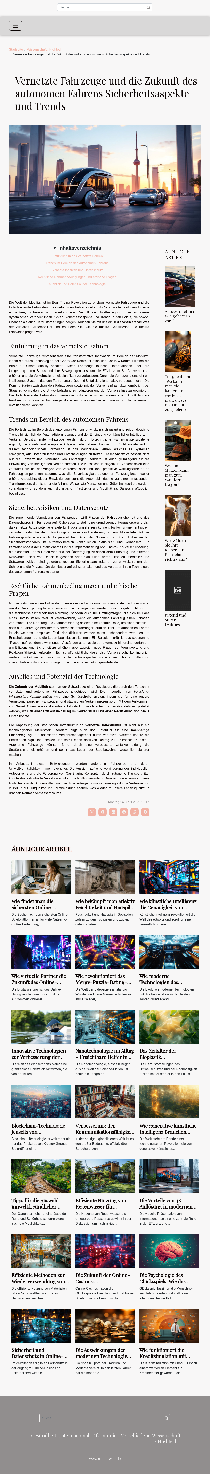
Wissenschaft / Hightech (44, 49)
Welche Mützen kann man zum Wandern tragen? (177, 475)
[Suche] (104, 7)
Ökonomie (105, 1435)
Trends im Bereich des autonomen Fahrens (77, 263)
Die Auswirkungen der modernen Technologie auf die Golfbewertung (101, 1356)
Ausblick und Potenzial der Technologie (77, 284)
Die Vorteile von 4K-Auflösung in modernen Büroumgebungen (165, 1206)
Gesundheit (43, 1435)
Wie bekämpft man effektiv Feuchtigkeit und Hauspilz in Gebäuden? (105, 907)
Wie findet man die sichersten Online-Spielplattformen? (32, 907)
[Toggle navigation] (15, 26)
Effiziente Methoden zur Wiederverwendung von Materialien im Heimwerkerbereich (38, 1284)
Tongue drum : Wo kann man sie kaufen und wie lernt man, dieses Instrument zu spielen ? (177, 393)
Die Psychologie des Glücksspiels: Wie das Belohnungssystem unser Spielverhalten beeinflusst (168, 1284)
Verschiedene (136, 1435)
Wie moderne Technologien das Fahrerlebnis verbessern (166, 982)
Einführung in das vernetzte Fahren (77, 256)
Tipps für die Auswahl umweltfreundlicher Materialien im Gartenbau (40, 1206)
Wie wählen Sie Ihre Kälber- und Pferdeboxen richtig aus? (176, 550)
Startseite (16, 49)
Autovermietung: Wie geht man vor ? (180, 315)
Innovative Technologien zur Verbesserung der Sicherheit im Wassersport (40, 1056)
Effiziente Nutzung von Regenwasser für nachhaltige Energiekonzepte (100, 1209)
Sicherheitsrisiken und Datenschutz (77, 270)
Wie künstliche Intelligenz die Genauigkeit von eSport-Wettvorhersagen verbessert (167, 910)
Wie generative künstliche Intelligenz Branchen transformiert (167, 1131)
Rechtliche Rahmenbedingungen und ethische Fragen (77, 277)
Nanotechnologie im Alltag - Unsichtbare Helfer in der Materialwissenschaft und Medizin (104, 1060)
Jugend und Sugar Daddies (175, 619)
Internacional (74, 1435)
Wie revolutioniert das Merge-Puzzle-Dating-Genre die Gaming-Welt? (103, 982)
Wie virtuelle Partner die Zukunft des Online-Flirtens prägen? (38, 982)
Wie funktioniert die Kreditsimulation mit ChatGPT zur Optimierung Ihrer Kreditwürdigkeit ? (168, 1359)
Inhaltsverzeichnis (79, 248)
